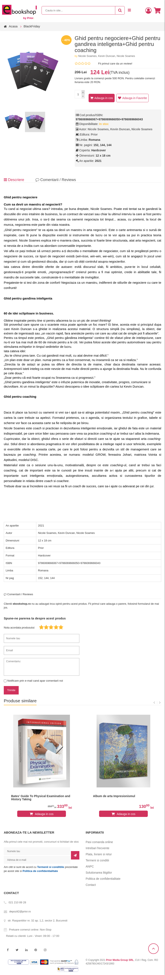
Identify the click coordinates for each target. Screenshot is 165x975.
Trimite (11, 690)
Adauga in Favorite (134, 98)
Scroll (153, 948)
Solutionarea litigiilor (99, 872)
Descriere (14, 179)
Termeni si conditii (97, 860)
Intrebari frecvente (97, 848)
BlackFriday (32, 26)
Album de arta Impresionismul (114, 796)
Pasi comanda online (99, 842)
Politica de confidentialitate (40, 871)
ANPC (90, 866)
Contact (91, 884)
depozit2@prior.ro (20, 911)
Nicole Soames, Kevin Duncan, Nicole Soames (106, 56)
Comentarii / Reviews (55, 179)
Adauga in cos (103, 98)
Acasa (13, 26)
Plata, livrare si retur (99, 854)
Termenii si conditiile (50, 867)
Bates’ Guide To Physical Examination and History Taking (40, 798)
